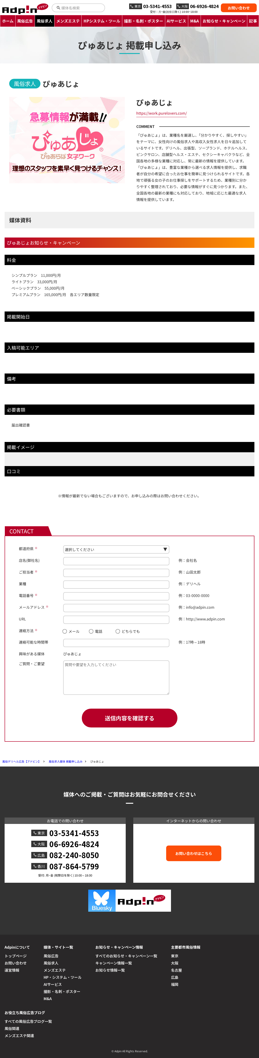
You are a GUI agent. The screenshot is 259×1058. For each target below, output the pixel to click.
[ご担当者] (116, 573)
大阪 (174, 963)
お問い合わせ (239, 8)
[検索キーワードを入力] (82, 8)
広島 (174, 977)
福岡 (174, 984)
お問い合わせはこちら (193, 853)
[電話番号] (116, 596)
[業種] (116, 584)
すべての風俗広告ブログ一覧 (28, 1021)
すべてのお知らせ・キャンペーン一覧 (126, 956)
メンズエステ (68, 21)
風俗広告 (25, 21)
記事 (253, 21)
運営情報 (12, 970)
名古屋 (176, 970)
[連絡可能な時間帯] (116, 643)
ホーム (8, 21)
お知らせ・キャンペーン (224, 21)
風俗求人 (44, 21)
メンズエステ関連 (19, 1035)
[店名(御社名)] (116, 561)
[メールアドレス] (116, 608)
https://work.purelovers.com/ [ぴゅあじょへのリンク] (161, 113)
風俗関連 (12, 1028)
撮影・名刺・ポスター (143, 21)
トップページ (16, 956)
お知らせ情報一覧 (110, 970)
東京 (174, 956)
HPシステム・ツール (101, 21)
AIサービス (176, 21)
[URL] (116, 620)
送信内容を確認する (129, 718)
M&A (194, 21)
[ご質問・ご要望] (116, 677)
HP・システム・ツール (63, 977)
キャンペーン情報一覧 (113, 963)
